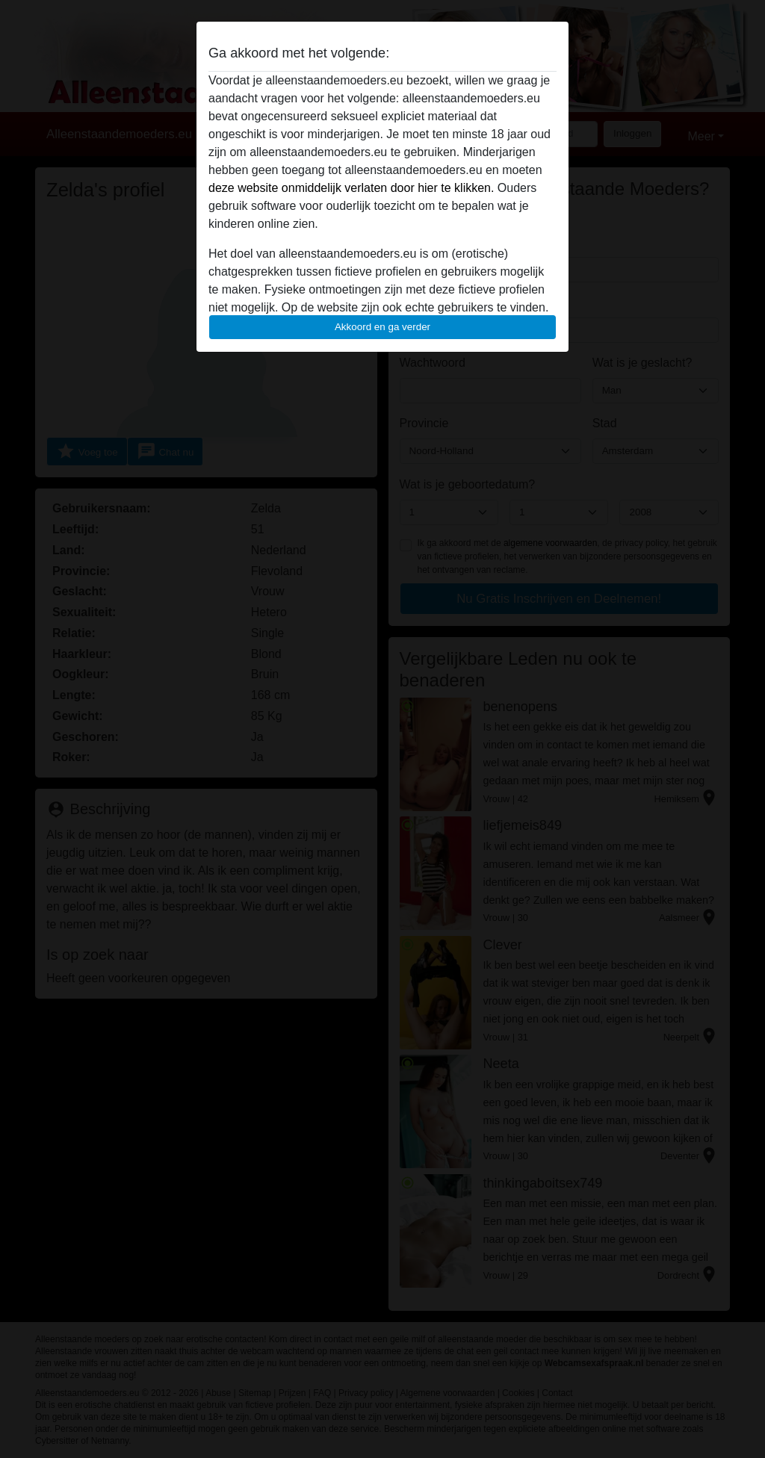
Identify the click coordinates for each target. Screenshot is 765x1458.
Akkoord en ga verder (382, 326)
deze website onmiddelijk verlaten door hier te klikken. (351, 188)
